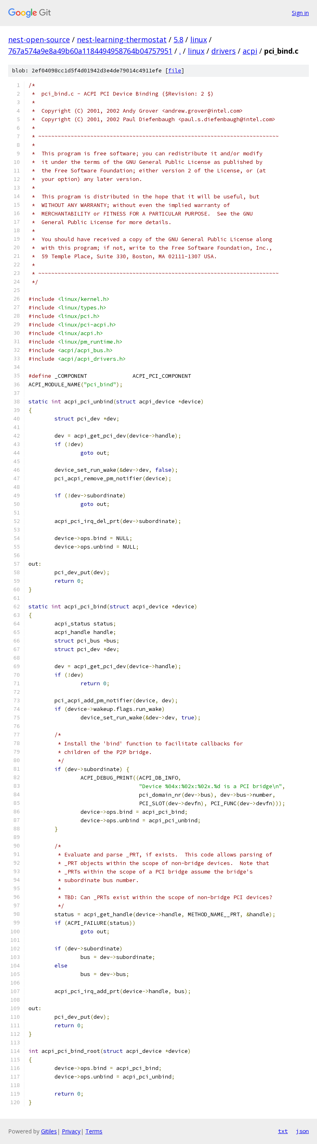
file (174, 70)
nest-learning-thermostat (122, 39)
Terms (93, 1131)
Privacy (71, 1131)
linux (198, 39)
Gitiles (49, 1131)
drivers (223, 51)
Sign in (300, 13)
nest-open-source (39, 39)
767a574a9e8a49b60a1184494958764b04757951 (90, 51)
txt (283, 1131)
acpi (250, 51)
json (302, 1131)
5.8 (178, 39)
